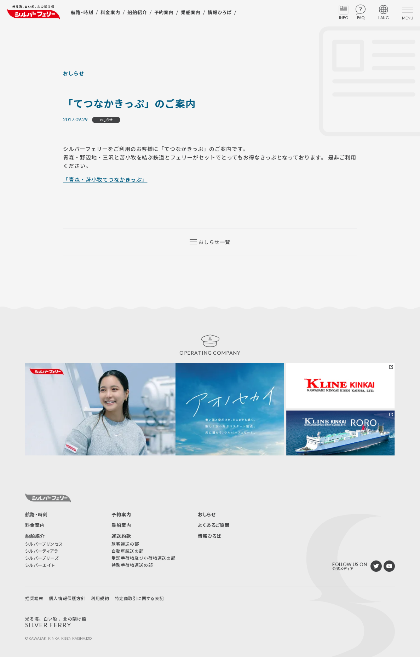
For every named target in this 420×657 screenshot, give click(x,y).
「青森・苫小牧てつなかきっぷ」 (105, 179)
